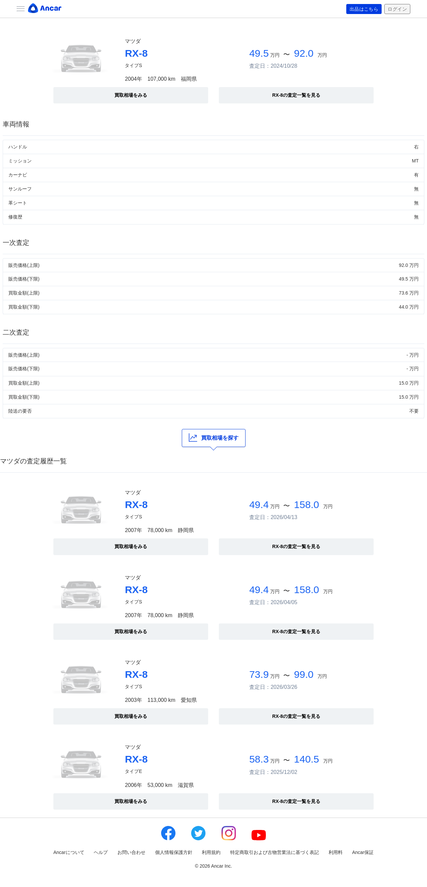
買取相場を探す (214, 437)
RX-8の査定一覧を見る (296, 95)
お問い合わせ (131, 852)
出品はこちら (364, 9)
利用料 (336, 852)
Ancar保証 (363, 852)
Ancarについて (68, 852)
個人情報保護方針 (173, 852)
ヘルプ (101, 852)
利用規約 (211, 852)
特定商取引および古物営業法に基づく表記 (274, 852)
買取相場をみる (130, 95)
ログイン (397, 9)
